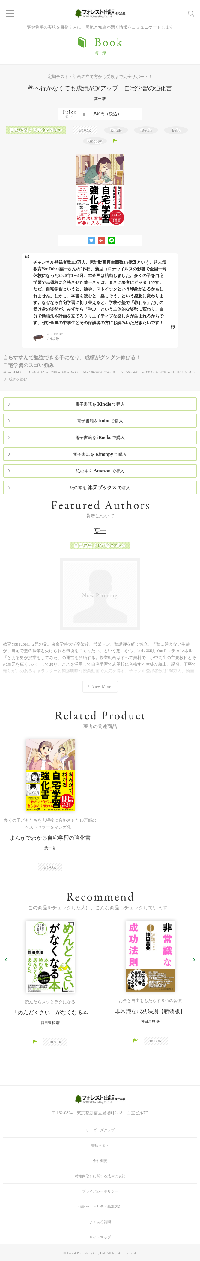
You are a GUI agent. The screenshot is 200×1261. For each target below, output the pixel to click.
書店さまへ (100, 1145)
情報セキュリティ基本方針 (100, 1207)
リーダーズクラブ (100, 1130)
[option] (50, 805)
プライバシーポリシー (100, 1191)
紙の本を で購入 (100, 470)
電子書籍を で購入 (100, 404)
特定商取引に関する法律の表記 (100, 1176)
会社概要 (100, 1161)
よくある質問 (100, 1222)
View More (101, 686)
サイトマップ (100, 1237)
